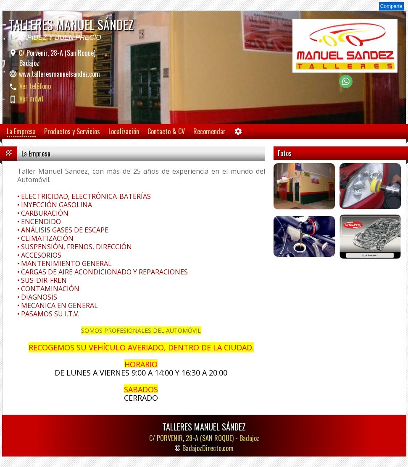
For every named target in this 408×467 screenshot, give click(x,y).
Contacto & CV (166, 131)
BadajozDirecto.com (208, 448)
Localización (123, 131)
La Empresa (21, 131)
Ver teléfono (35, 86)
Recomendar (209, 131)
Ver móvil (31, 99)
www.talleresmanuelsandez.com (59, 74)
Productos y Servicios (72, 131)
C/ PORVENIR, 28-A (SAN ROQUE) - (204, 438)
